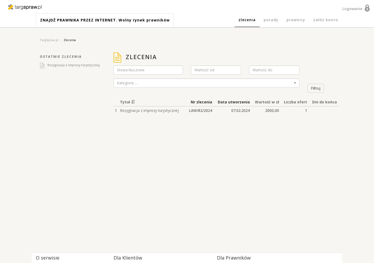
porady (271, 19)
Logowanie (353, 8)
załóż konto (325, 19)
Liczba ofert (295, 101)
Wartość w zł (267, 101)
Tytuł (125, 101)
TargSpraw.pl (49, 40)
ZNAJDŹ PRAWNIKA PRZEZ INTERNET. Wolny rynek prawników (105, 20)
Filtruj (315, 88)
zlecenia (247, 19)
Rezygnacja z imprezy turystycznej (73, 65)
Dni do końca (324, 101)
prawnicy (295, 19)
